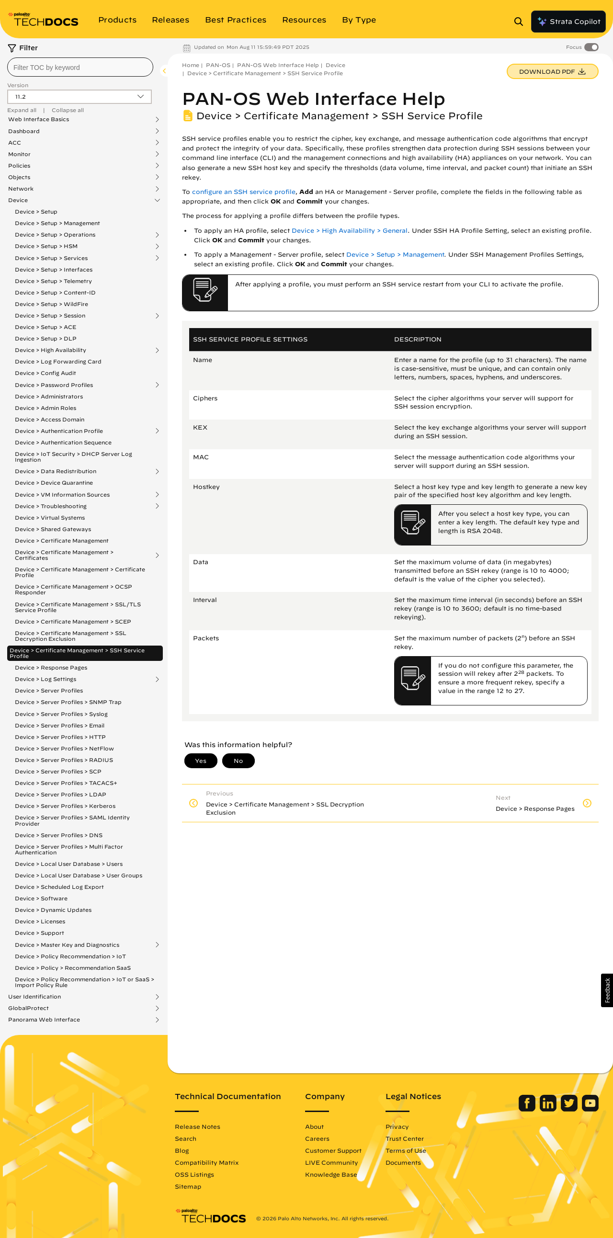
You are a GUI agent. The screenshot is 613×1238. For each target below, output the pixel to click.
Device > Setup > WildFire (51, 304)
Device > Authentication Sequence (63, 442)
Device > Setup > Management (57, 223)
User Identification (34, 996)
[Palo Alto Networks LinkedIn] (549, 1109)
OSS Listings (194, 1174)
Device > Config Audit (45, 373)
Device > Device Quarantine (54, 482)
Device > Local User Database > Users (69, 864)
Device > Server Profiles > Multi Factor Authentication (69, 849)
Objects (19, 177)
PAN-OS (218, 65)
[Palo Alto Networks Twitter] (570, 1109)
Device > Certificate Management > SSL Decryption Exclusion (70, 636)
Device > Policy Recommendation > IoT (70, 956)
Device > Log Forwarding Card (58, 361)
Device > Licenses (40, 921)
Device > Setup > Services (51, 258)
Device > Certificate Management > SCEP (73, 621)
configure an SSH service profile (243, 191)
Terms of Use (406, 1150)
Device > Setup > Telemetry (53, 281)
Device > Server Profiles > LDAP (60, 794)
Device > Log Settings (45, 679)
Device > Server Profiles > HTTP (60, 737)
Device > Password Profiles (54, 385)
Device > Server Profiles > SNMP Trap (68, 702)
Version (17, 85)
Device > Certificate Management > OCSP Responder (73, 589)
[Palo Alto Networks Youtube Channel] (590, 1109)
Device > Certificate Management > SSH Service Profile (77, 653)
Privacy (397, 1126)
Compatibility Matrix (206, 1162)
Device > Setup (36, 211)
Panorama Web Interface (44, 1019)
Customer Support (333, 1150)
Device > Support (39, 933)
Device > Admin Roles (45, 408)
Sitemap (188, 1186)
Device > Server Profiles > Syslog (61, 714)
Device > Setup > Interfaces (53, 269)
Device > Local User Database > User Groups (78, 875)
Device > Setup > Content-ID (55, 292)
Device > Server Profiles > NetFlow (64, 748)
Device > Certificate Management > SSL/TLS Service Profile (78, 607)
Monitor (19, 154)
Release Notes (197, 1126)
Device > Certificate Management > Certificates (64, 555)
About (314, 1126)
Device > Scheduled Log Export (59, 887)
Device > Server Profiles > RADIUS (64, 760)
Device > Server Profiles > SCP (58, 771)
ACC (14, 143)
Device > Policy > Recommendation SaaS (73, 968)
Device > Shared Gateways (53, 529)
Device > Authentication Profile (59, 431)
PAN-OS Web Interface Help (278, 65)
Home (190, 65)
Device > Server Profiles (49, 690)
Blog (182, 1150)
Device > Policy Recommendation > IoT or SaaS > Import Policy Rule (84, 982)
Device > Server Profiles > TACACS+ (66, 783)
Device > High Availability (50, 350)
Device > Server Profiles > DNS (58, 835)
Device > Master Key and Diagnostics (67, 945)
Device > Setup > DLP (46, 338)
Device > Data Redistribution (55, 471)
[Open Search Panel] (521, 21)
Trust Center (405, 1138)
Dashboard (24, 131)
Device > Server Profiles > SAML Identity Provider (72, 820)
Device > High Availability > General (350, 230)
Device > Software (41, 898)
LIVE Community (331, 1162)
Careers (317, 1138)
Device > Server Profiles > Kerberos (65, 806)
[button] (607, 990)
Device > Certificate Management (62, 540)
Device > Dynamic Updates (53, 910)
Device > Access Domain (49, 419)
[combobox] (80, 67)
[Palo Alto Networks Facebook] (528, 1109)
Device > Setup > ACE (45, 327)
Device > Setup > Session (50, 315)
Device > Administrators (49, 396)
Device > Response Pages (51, 667)
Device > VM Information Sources (62, 495)
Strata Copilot (568, 21)
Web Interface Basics (38, 119)
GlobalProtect (28, 1008)
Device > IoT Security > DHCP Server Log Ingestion (73, 457)
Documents (403, 1162)
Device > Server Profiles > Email (59, 725)
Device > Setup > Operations (55, 235)
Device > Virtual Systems (50, 517)
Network (21, 189)
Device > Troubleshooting (51, 506)
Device (18, 200)
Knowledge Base (331, 1174)
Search (185, 1138)
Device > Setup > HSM (46, 246)
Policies (19, 166)
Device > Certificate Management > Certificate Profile (80, 572)
